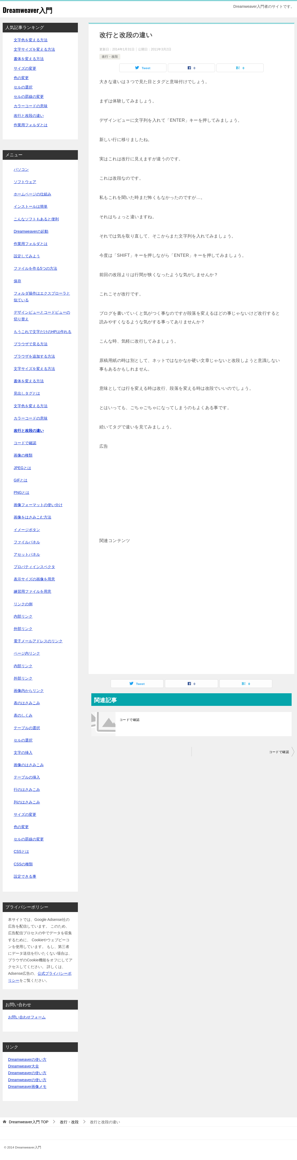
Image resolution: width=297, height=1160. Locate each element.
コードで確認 (129, 720)
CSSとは (21, 851)
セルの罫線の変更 (29, 96)
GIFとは (20, 480)
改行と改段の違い (29, 115)
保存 (17, 281)
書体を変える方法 (29, 59)
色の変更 (21, 78)
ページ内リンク (27, 653)
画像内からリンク (29, 690)
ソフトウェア (25, 182)
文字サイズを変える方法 (34, 49)
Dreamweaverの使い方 (27, 1059)
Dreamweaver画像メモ (27, 1086)
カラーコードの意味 (31, 106)
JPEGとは (22, 468)
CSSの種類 (23, 864)
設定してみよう (27, 256)
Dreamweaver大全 (23, 1066)
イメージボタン (27, 530)
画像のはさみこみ (29, 765)
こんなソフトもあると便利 (36, 219)
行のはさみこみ (27, 789)
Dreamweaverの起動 (31, 231)
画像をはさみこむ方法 (32, 517)
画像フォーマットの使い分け (38, 505)
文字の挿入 (23, 752)
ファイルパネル (27, 542)
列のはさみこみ (27, 802)
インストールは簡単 (31, 206)
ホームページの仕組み (32, 194)
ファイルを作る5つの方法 (35, 268)
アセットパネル (27, 554)
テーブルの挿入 (27, 777)
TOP (29, 1122)
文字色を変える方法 (31, 40)
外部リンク (23, 629)
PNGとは (21, 492)
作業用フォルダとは (31, 125)
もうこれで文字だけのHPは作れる (42, 331)
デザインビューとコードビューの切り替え (42, 315)
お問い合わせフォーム (27, 1017)
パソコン (21, 169)
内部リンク (23, 616)
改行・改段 (110, 56)
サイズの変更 (25, 68)
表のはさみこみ (27, 703)
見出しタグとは (27, 393)
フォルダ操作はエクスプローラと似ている (42, 296)
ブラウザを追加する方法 (34, 356)
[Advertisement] (191, 488)
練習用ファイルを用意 (32, 591)
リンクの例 (23, 604)
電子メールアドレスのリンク (38, 641)
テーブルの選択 (27, 728)
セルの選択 (23, 87)
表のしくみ (23, 715)
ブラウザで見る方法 (31, 344)
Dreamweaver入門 (33, 9)
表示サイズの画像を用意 (34, 579)
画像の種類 (23, 455)
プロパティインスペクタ (34, 567)
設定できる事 (25, 876)
